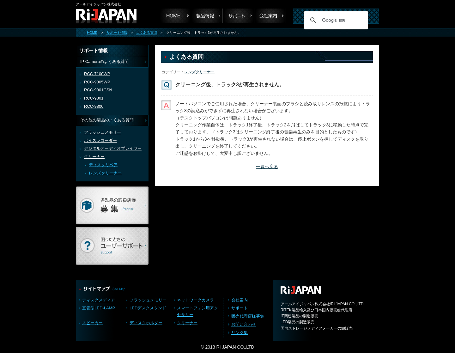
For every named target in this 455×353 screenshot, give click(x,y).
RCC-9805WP (97, 82)
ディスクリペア (103, 164)
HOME (92, 32)
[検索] (335, 20)
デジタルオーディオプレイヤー (113, 148)
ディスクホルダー (146, 322)
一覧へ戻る (267, 166)
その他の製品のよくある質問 (107, 120)
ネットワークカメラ (195, 300)
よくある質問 (146, 32)
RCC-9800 (94, 106)
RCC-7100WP (97, 73)
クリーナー (94, 156)
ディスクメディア (98, 300)
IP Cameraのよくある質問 (104, 61)
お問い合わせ (243, 324)
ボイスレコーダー (100, 140)
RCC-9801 (94, 98)
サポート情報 (116, 32)
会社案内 (270, 16)
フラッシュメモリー (102, 132)
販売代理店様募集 (247, 316)
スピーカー (92, 322)
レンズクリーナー (199, 72)
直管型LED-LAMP (98, 308)
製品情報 (207, 16)
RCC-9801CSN (98, 90)
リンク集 (239, 332)
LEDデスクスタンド (148, 308)
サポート (238, 16)
